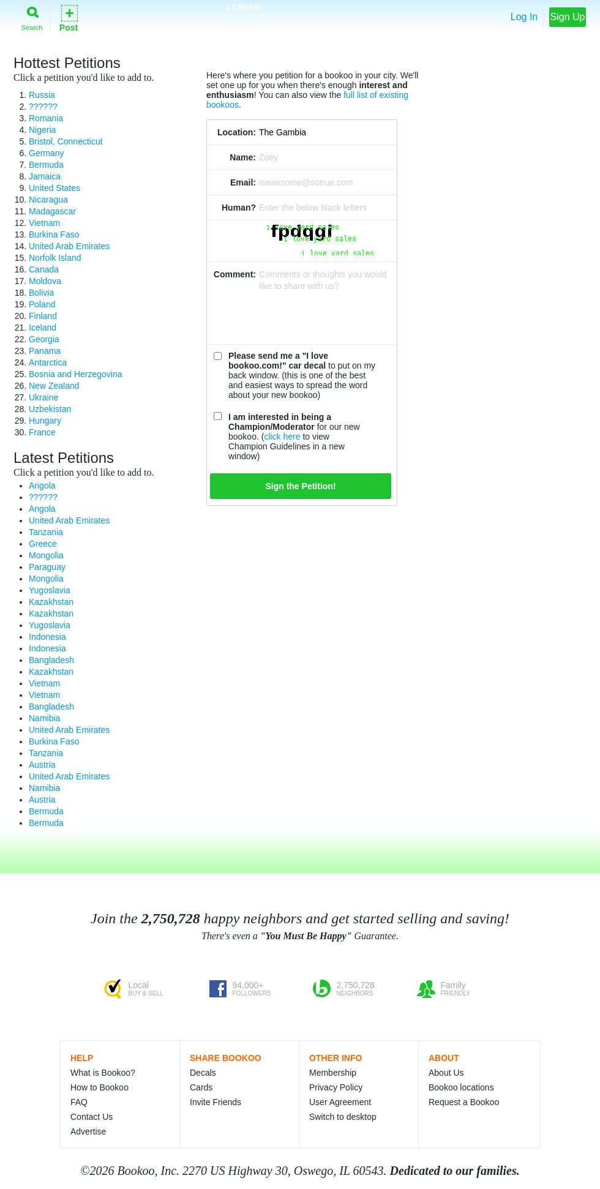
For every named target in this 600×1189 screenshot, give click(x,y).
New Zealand (54, 386)
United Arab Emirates (69, 246)
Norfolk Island (55, 258)
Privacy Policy (335, 1087)
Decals (203, 1073)
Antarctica (48, 362)
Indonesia (47, 637)
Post (68, 17)
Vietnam (44, 223)
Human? (239, 207)
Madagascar (52, 211)
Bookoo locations (461, 1087)
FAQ (79, 1102)
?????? (43, 106)
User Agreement (340, 1102)
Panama (45, 351)
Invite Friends (215, 1102)
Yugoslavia (49, 590)
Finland (43, 316)
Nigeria (42, 130)
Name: (243, 157)
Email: (243, 182)
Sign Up (567, 17)
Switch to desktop (343, 1117)
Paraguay (47, 567)
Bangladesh (51, 660)
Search (32, 16)
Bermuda (46, 165)
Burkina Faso (54, 234)
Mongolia (46, 555)
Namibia (44, 718)
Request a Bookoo (464, 1102)
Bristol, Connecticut (66, 141)
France (42, 432)
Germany (46, 153)
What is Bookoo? (102, 1073)
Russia (42, 95)
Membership (332, 1073)
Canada (44, 269)
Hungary (45, 421)
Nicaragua (48, 199)
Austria (42, 765)
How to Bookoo (99, 1087)
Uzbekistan (50, 409)
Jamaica (45, 176)
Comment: (235, 274)
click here (282, 436)
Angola (42, 485)
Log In (524, 17)
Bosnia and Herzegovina (75, 374)
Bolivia (41, 293)
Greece (43, 544)
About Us (446, 1073)
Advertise (88, 1131)
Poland (42, 304)
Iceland (42, 327)
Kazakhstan (51, 602)
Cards (201, 1087)
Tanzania (46, 532)
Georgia (44, 339)
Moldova (45, 281)
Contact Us (91, 1117)
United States (54, 188)
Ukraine (43, 397)
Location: (236, 132)
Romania (46, 118)
